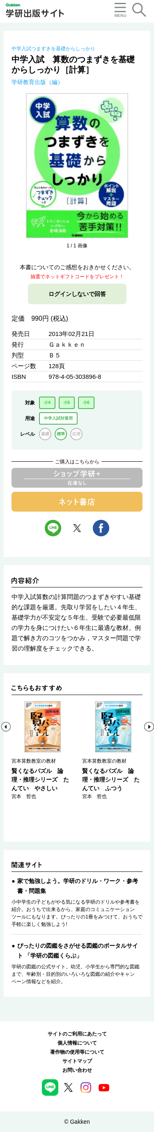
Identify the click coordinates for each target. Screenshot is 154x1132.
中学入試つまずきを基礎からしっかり (53, 49)
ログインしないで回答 (77, 294)
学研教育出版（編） (37, 82)
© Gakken (77, 1121)
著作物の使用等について (77, 1052)
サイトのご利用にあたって (77, 1034)
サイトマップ (77, 1061)
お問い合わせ (77, 1070)
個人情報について (77, 1043)
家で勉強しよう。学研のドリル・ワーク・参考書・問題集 (77, 886)
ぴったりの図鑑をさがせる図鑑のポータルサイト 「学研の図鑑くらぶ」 (77, 950)
